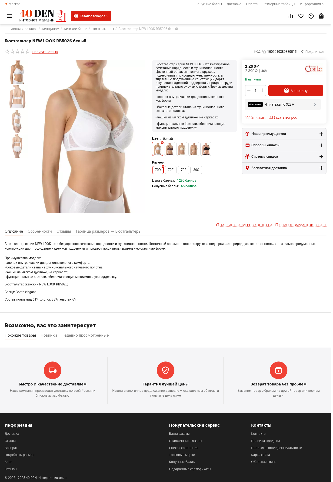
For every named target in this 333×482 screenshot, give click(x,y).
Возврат (11, 447)
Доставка (234, 4)
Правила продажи (265, 440)
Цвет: (156, 138)
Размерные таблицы (279, 4)
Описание (14, 231)
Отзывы (66, 231)
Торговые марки (182, 454)
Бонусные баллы (209, 4)
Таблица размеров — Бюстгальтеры (113, 231)
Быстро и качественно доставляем (53, 384)
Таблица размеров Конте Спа (246, 225)
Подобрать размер (19, 454)
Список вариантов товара (302, 225)
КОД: (257, 51)
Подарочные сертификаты (190, 469)
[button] (312, 52)
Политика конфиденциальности (276, 447)
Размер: (158, 162)
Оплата (252, 4)
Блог (8, 461)
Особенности (41, 231)
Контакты (258, 433)
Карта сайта (260, 454)
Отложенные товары (185, 440)
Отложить (255, 117)
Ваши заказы (179, 433)
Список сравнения (183, 447)
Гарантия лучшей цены (166, 384)
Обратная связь (263, 461)
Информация (310, 4)
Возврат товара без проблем (278, 384)
